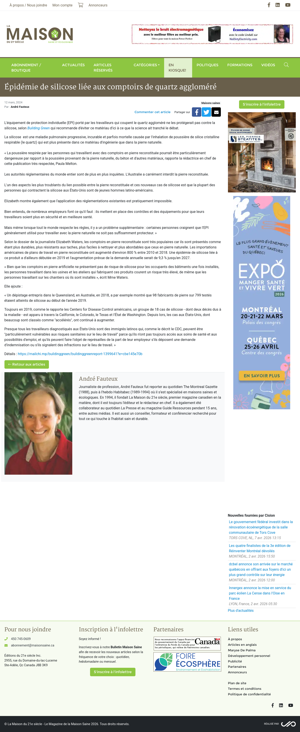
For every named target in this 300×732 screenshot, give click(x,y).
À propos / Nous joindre (28, 5)
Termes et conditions (244, 689)
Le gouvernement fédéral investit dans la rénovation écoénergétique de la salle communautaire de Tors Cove (261, 527)
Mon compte (62, 5)
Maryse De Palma (242, 650)
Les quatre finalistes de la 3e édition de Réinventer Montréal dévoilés (260, 548)
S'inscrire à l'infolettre (262, 104)
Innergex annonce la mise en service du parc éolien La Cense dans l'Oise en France (260, 593)
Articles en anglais (242, 645)
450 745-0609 (21, 639)
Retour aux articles (26, 364)
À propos (235, 639)
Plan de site (237, 683)
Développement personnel (249, 656)
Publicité (235, 661)
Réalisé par (271, 723)
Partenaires (237, 667)
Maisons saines (210, 103)
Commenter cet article (153, 112)
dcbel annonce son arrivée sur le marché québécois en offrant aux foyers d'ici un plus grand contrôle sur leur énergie (261, 569)
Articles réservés (103, 67)
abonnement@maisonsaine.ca (32, 645)
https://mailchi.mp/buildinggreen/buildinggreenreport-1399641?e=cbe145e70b (80, 354)
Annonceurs (237, 672)
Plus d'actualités (241, 610)
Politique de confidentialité (249, 694)
